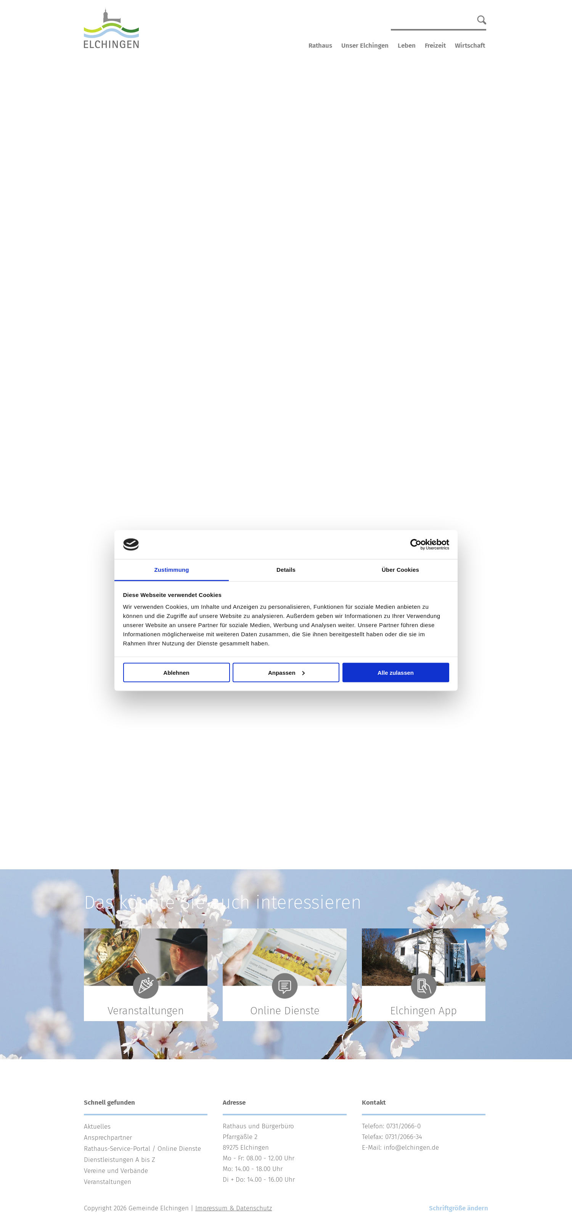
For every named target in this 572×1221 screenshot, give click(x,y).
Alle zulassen (396, 672)
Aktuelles (97, 1127)
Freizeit (435, 46)
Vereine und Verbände (116, 1171)
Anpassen (286, 672)
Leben (407, 46)
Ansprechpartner (108, 1138)
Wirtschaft (470, 46)
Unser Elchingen (365, 46)
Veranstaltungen (107, 1182)
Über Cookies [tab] (400, 569)
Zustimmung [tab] (171, 569)
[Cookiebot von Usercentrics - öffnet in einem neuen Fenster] (415, 544)
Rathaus (320, 46)
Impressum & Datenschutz (233, 1208)
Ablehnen (176, 672)
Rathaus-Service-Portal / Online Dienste (142, 1149)
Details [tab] (286, 569)
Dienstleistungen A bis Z (119, 1160)
